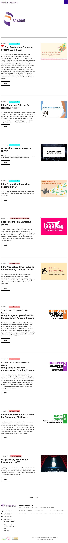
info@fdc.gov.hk (8, 511)
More (5, 83)
